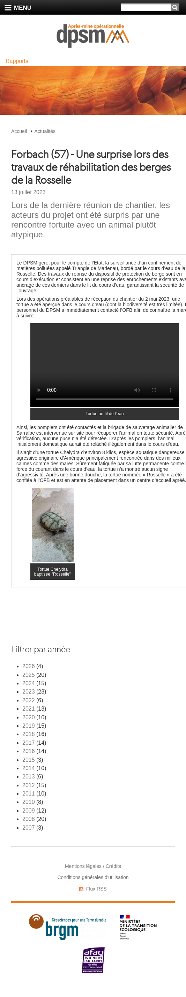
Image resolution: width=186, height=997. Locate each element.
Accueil (19, 131)
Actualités (44, 131)
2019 (28, 726)
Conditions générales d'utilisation (92, 877)
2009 (28, 811)
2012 (28, 785)
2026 (28, 666)
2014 (28, 768)
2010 (28, 802)
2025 (28, 675)
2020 (28, 717)
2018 (28, 734)
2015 (28, 760)
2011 (28, 794)
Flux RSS (96, 889)
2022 (28, 700)
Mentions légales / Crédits (93, 866)
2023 (28, 692)
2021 (28, 709)
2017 (28, 743)
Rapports (17, 61)
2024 (28, 683)
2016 (28, 751)
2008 (28, 819)
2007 (28, 828)
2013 (28, 777)
